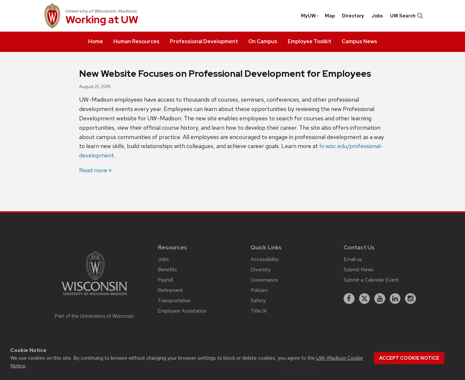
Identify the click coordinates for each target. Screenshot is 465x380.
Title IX (259, 310)
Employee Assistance (182, 310)
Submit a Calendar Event (371, 279)
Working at (102, 20)
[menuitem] (95, 42)
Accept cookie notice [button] (409, 358)
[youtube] (379, 298)
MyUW (310, 16)
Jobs (377, 16)
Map (330, 16)
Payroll (165, 279)
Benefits (167, 269)
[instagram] (410, 298)
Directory (353, 16)
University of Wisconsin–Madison (101, 11)
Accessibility (265, 259)
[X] (364, 298)
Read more (93, 170)
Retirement (170, 290)
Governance (264, 279)
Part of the (94, 316)
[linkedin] (395, 298)
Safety (258, 300)
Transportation (174, 300)
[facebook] (349, 298)
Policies (259, 290)
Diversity (261, 269)
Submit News (359, 269)
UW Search (406, 16)
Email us (353, 259)
